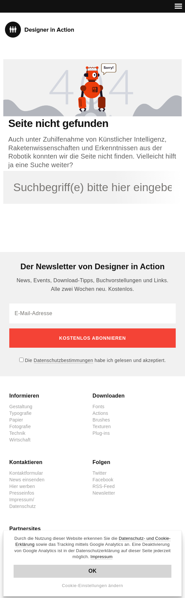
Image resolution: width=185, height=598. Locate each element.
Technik (17, 433)
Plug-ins (101, 433)
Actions (100, 413)
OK (93, 571)
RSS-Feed (103, 486)
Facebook (102, 479)
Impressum (102, 556)
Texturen (101, 426)
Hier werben (22, 486)
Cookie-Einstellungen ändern (92, 585)
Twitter (99, 473)
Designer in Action (39, 30)
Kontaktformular (26, 473)
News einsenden (26, 479)
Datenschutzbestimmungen (63, 360)
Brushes (101, 419)
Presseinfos (21, 493)
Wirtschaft (20, 439)
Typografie (20, 413)
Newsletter (103, 493)
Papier (16, 419)
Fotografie (20, 426)
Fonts (98, 406)
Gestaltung (20, 406)
